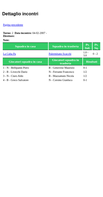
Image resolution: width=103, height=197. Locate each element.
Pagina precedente (13, 24)
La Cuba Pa (9, 53)
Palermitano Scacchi (60, 53)
